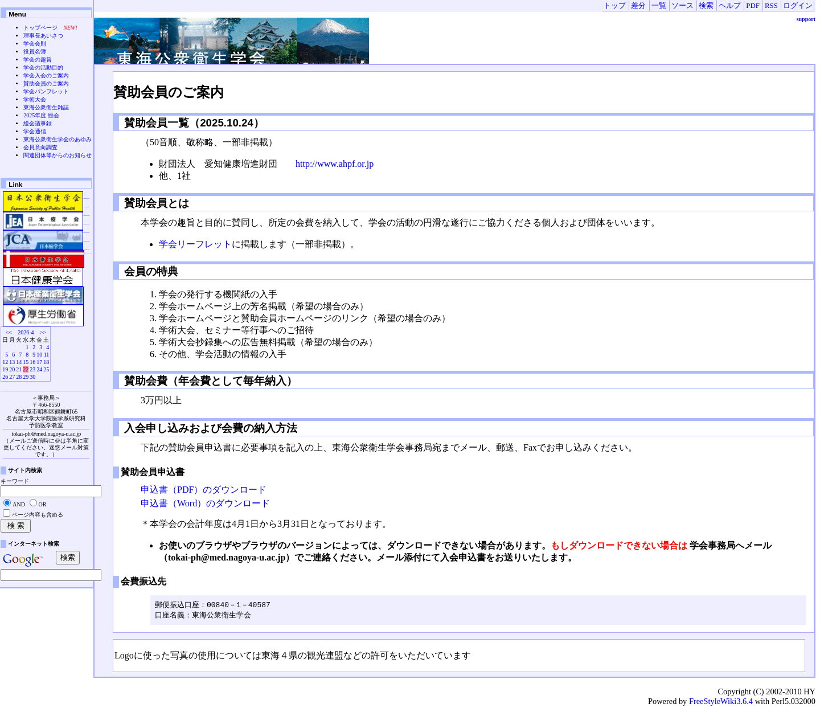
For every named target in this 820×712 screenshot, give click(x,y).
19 (5, 369)
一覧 (658, 6)
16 (32, 362)
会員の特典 (149, 271)
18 (46, 362)
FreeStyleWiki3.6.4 (721, 702)
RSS (771, 6)
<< (9, 332)
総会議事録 (37, 123)
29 (25, 377)
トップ (615, 6)
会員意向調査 (40, 147)
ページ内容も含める (37, 515)
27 (12, 377)
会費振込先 (143, 581)
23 (32, 369)
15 (25, 362)
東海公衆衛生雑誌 (46, 107)
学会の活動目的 (43, 67)
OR (43, 504)
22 (25, 369)
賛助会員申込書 (152, 472)
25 (46, 369)
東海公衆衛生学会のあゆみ (57, 139)
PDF (752, 6)
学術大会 (34, 99)
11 (47, 354)
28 (19, 377)
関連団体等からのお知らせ (57, 155)
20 (12, 369)
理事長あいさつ (43, 35)
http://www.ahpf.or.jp (335, 164)
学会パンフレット (46, 91)
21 (19, 369)
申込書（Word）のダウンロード (205, 503)
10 (39, 354)
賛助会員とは (155, 203)
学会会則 (34, 43)
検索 (706, 6)
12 (5, 362)
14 (19, 362)
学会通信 (34, 131)
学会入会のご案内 (46, 75)
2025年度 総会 (41, 115)
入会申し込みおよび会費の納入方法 (209, 428)
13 (12, 362)
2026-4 (26, 332)
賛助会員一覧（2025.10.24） (198, 123)
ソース (682, 6)
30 (32, 377)
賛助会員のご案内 (168, 92)
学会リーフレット (195, 244)
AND (19, 504)
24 (39, 369)
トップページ (40, 27)
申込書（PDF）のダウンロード (203, 489)
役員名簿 (34, 51)
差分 (638, 6)
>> (43, 332)
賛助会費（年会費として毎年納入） (209, 381)
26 (5, 377)
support (806, 19)
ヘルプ (730, 6)
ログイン (798, 6)
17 (39, 362)
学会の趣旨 (37, 59)
